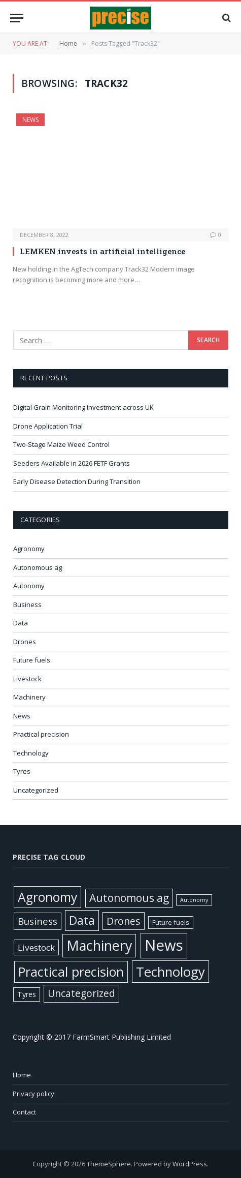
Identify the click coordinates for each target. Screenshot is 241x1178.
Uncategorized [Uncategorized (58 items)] (81, 993)
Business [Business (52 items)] (37, 921)
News (30, 119)
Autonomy (29, 585)
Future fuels (31, 659)
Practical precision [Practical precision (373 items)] (71, 971)
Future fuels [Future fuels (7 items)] (170, 922)
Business (27, 604)
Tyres (21, 771)
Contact (24, 1111)
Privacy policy (33, 1093)
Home (22, 1074)
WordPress (190, 1163)
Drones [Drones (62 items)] (124, 921)
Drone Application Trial (48, 426)
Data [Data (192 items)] (82, 920)
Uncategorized (35, 790)
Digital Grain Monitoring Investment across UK (84, 407)
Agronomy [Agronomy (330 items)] (47, 897)
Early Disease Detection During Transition (77, 481)
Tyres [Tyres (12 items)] (26, 994)
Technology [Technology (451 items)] (170, 971)
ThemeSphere (109, 1163)
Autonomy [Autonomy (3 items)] (194, 899)
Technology (31, 753)
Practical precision (41, 734)
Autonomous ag (37, 567)
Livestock (27, 678)
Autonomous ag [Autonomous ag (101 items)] (129, 898)
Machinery (29, 697)
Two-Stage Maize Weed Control (62, 444)
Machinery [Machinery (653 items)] (99, 945)
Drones (24, 641)
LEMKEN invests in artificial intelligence (102, 251)
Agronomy (29, 548)
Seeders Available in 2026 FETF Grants (72, 463)
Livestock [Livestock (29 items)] (36, 947)
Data (20, 622)
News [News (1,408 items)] (164, 945)
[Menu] (16, 18)
